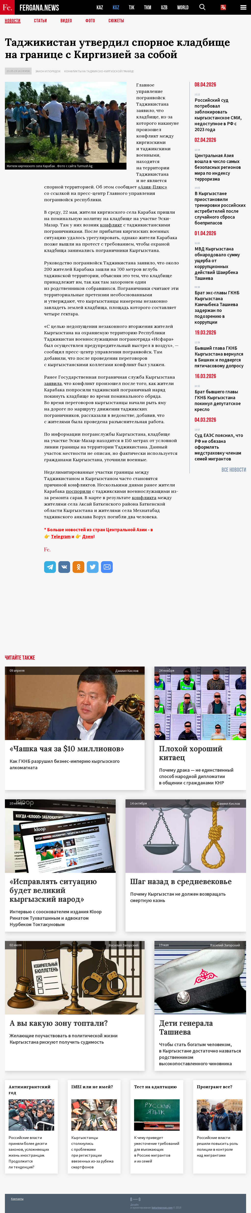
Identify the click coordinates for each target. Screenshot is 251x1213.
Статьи (40, 20)
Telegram (61, 536)
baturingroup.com (162, 1207)
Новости (13, 20)
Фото (90, 20)
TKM (147, 7)
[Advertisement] (125, 618)
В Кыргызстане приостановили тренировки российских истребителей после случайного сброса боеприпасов (220, 208)
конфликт (111, 225)
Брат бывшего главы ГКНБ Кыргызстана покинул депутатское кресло (218, 400)
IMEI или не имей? (92, 1086)
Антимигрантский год (29, 1089)
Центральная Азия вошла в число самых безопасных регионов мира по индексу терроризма (218, 167)
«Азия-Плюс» (152, 187)
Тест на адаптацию (155, 1086)
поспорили (78, 491)
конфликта (144, 497)
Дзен (87, 536)
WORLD (182, 7)
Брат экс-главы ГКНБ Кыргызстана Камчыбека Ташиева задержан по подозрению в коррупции (217, 307)
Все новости (234, 469)
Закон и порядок (48, 71)
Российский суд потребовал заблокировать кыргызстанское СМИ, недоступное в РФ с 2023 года (218, 114)
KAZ (100, 7)
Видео (66, 20)
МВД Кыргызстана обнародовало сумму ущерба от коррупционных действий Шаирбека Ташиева (217, 263)
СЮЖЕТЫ (116, 20)
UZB (164, 7)
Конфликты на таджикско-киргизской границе (99, 71)
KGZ (116, 7)
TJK (131, 7)
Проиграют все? (214, 1086)
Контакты (17, 1199)
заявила (53, 383)
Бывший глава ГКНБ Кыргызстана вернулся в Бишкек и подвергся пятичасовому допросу (219, 357)
